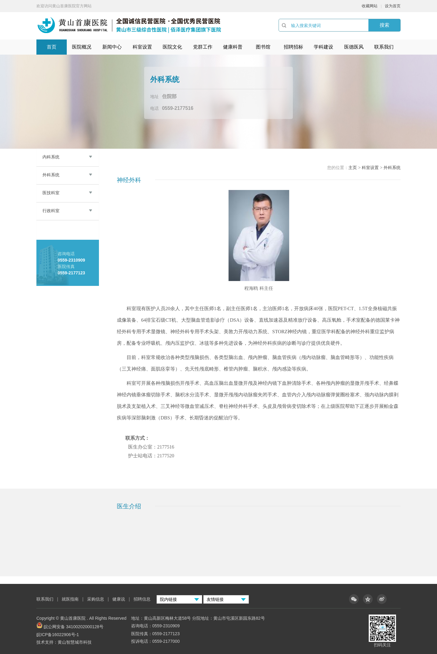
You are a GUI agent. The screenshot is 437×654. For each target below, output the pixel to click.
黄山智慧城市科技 (75, 642)
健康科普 (232, 46)
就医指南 (70, 599)
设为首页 (393, 6)
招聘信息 (142, 599)
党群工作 (202, 46)
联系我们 (384, 46)
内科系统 (50, 156)
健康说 (119, 599)
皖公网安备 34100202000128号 (73, 626)
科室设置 (142, 46)
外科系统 (50, 174)
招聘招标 (293, 46)
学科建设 (323, 46)
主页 (352, 167)
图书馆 (263, 46)
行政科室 (50, 210)
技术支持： (47, 642)
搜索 (384, 25)
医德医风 (354, 46)
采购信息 (95, 599)
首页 (51, 46)
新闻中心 (112, 46)
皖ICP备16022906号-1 (57, 634)
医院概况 (81, 46)
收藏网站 (370, 6)
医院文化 (172, 46)
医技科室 (50, 192)
